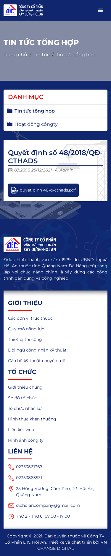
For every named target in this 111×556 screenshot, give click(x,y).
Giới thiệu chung (25, 387)
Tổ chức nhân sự (24, 408)
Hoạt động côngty (36, 124)
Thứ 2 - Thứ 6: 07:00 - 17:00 (39, 516)
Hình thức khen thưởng (32, 419)
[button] (100, 10)
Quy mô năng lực (26, 328)
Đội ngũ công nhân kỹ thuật (37, 350)
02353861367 (25, 467)
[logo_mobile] (23, 10)
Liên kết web (21, 429)
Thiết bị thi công (25, 339)
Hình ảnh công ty (26, 440)
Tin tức (41, 54)
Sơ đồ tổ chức (22, 397)
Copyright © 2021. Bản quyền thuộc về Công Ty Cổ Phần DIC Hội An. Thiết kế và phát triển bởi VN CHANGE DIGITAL (55, 542)
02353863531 (25, 478)
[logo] (55, 244)
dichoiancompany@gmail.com (44, 505)
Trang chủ (15, 54)
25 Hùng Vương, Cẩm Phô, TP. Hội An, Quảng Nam (51, 491)
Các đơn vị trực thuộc (30, 318)
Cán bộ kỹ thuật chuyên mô (36, 360)
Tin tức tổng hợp (76, 54)
